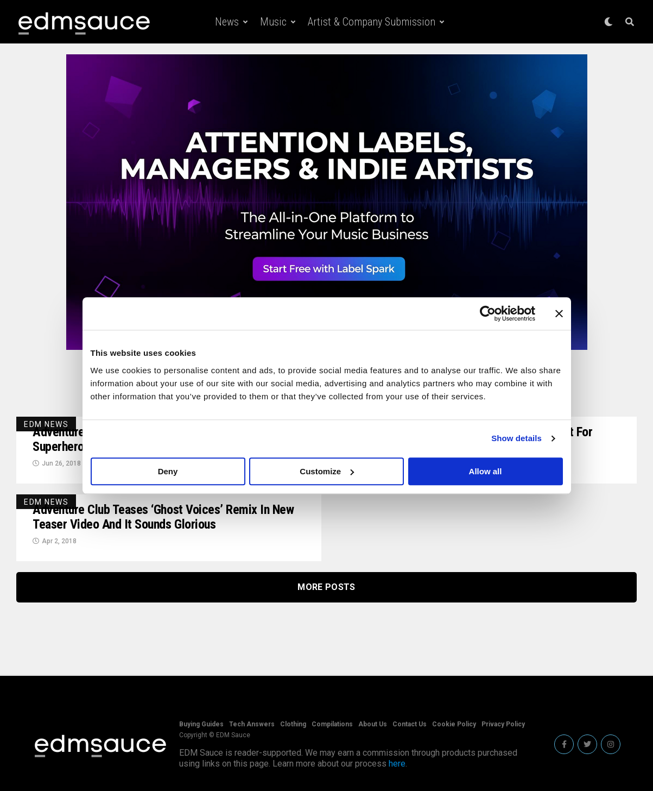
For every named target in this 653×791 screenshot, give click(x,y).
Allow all (485, 471)
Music (273, 21)
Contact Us (409, 724)
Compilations (332, 724)
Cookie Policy (454, 724)
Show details (516, 438)
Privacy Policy (503, 724)
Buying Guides (201, 724)
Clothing (293, 724)
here (397, 763)
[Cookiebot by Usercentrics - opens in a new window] (487, 313)
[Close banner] (559, 313)
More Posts (326, 587)
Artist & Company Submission (371, 21)
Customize (327, 471)
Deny (168, 471)
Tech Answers (252, 724)
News (227, 21)
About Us (372, 724)
